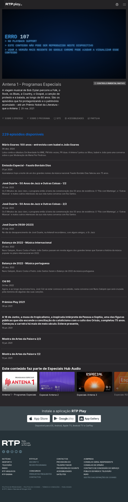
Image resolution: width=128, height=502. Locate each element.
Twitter (7, 451)
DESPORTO (7, 462)
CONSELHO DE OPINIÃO (94, 465)
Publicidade (67, 487)
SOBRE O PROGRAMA (38, 118)
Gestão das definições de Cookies (100, 477)
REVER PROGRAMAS (38, 465)
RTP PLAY (33, 459)
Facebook (3, 451)
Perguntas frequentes (40, 474)
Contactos (35, 477)
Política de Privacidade (11, 487)
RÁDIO (5, 468)
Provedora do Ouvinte (68, 468)
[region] (64, 44)
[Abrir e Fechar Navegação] (124, 4)
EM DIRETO (34, 462)
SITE (57, 118)
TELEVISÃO (7, 465)
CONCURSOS (35, 471)
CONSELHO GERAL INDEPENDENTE (98, 462)
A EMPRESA (89, 459)
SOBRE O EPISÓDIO (12, 118)
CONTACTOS (62, 459)
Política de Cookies (32, 487)
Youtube (16, 451)
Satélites (61, 474)
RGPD (86, 474)
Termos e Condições (51, 487)
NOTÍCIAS (6, 459)
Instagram (12, 451)
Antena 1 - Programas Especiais (31, 84)
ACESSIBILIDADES (74, 118)
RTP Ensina (7, 474)
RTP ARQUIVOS (8, 471)
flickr (20, 451)
